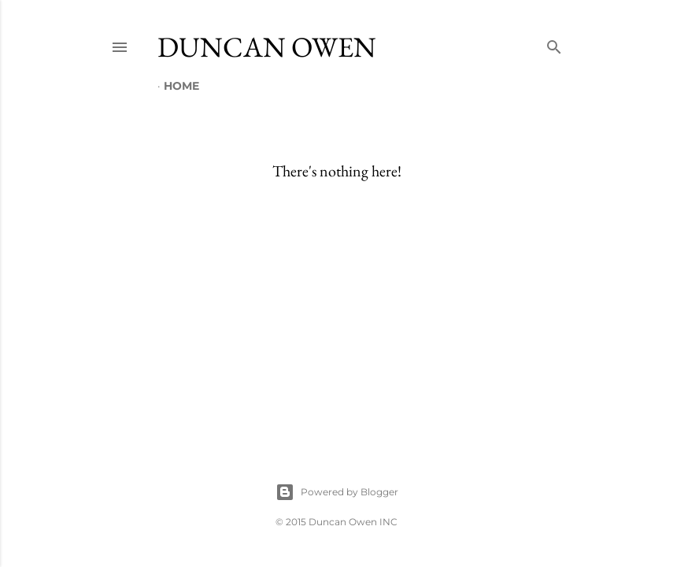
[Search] (554, 43)
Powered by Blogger (336, 492)
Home (181, 86)
